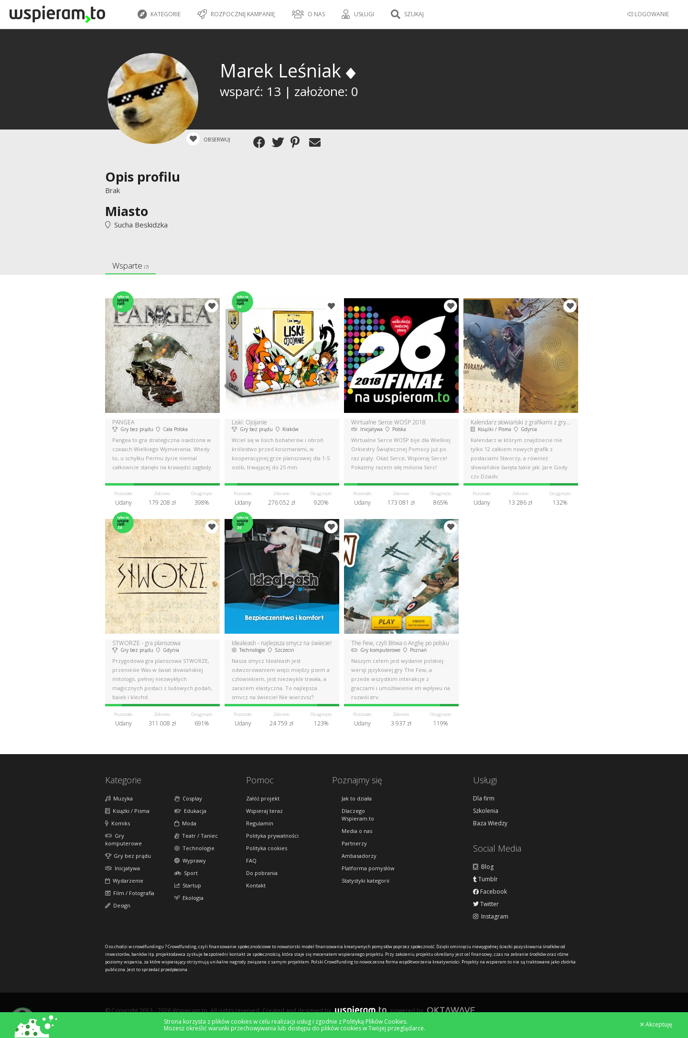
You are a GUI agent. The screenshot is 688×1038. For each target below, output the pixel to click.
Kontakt (256, 885)
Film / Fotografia (129, 893)
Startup (187, 885)
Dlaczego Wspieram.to (358, 814)
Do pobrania (262, 872)
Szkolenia (485, 811)
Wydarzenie (124, 880)
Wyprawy (190, 860)
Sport (186, 872)
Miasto (126, 211)
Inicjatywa (122, 868)
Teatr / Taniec (196, 835)
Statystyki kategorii (365, 880)
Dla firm (483, 798)
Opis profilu (142, 176)
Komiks (117, 823)
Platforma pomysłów (368, 868)
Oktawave (451, 1010)
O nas (308, 14)
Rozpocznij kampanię (236, 14)
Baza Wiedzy (490, 823)
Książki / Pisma (127, 810)
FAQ (251, 860)
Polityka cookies (266, 848)
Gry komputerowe (123, 839)
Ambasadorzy (359, 855)
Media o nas (357, 830)
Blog (483, 867)
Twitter (486, 904)
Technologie (194, 848)
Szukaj (407, 14)
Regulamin (259, 823)
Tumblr (485, 879)
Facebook (490, 892)
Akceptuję (656, 1024)
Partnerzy (354, 843)
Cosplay (188, 798)
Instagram (490, 916)
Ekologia (189, 897)
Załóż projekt (263, 798)
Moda (185, 823)
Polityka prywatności (272, 835)
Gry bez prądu (128, 855)
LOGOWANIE (648, 14)
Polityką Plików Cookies (374, 1021)
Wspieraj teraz (264, 810)
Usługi (358, 14)
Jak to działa (357, 798)
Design (117, 905)
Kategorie (159, 14)
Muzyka (119, 798)
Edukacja (190, 810)
